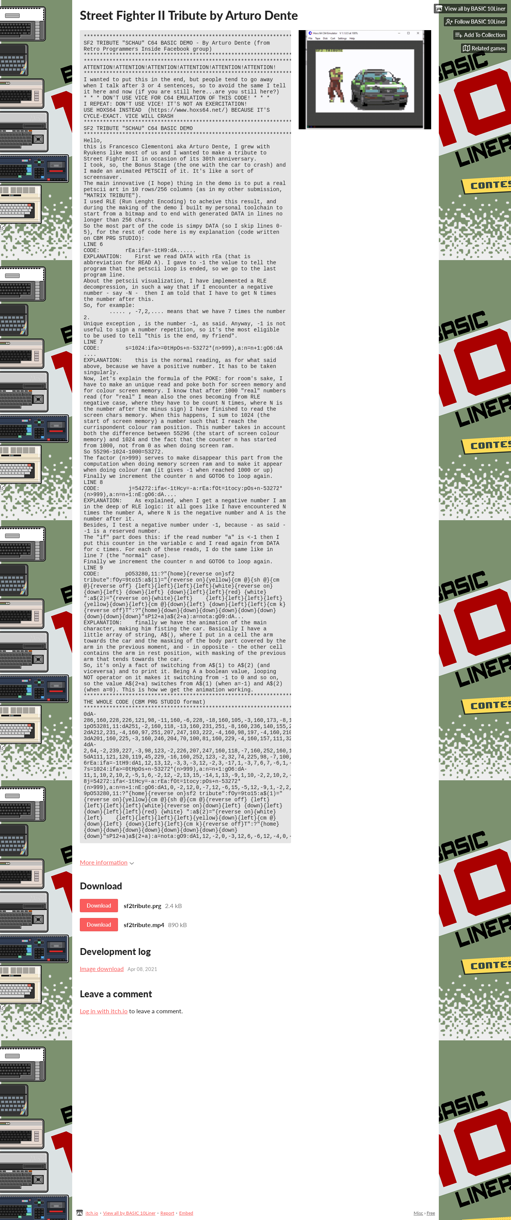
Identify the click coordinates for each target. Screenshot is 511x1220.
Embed (186, 1213)
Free (431, 1213)
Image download (102, 1119)
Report (167, 1213)
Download (99, 1056)
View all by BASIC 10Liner (129, 1213)
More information (107, 1013)
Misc (418, 1213)
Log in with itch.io (104, 1161)
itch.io (92, 1213)
